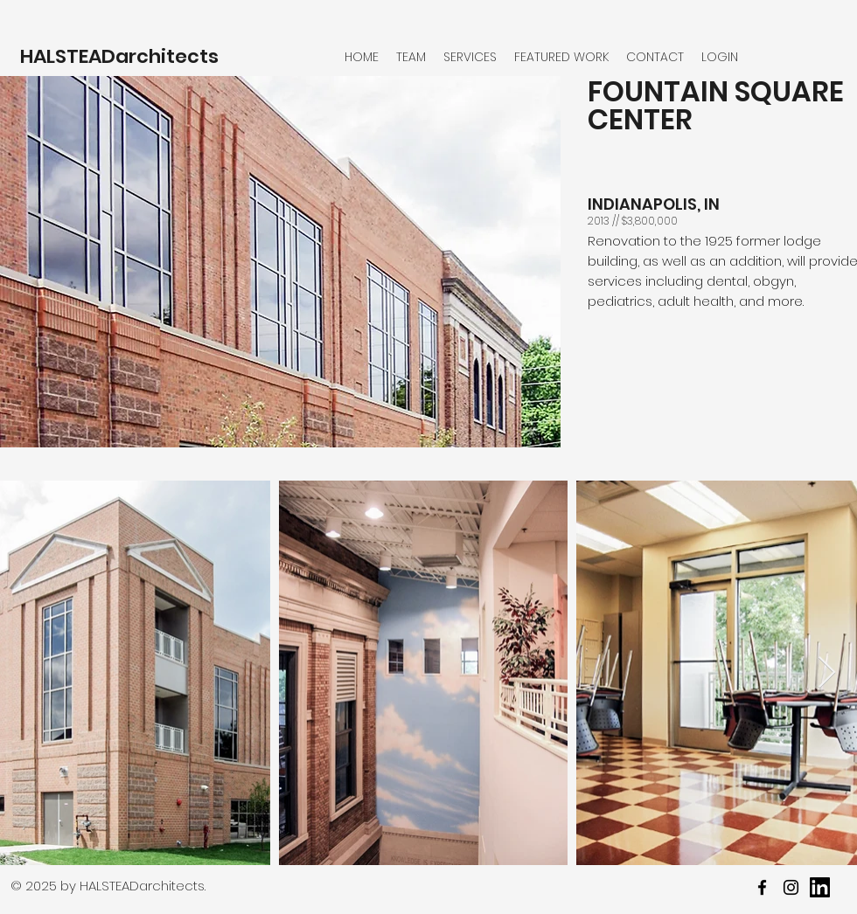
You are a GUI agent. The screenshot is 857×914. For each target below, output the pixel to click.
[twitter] (791, 887)
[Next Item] (827, 673)
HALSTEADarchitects (119, 56)
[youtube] (820, 887)
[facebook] (762, 887)
